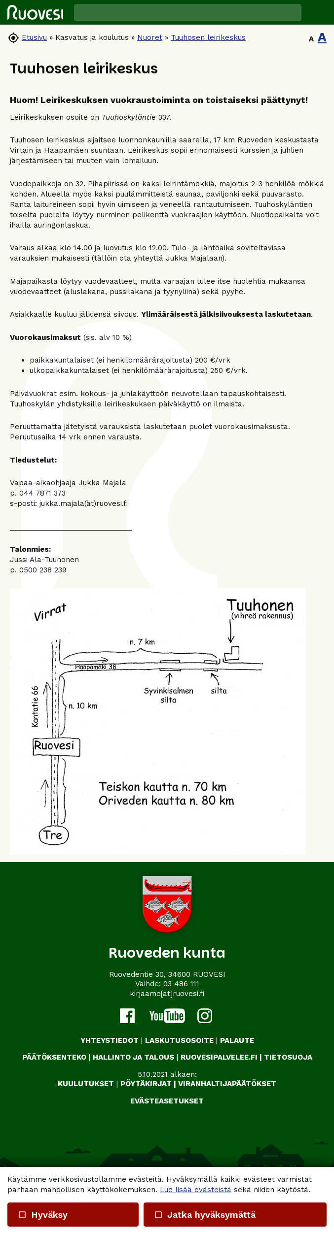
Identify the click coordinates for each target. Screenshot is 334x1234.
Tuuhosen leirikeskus (208, 37)
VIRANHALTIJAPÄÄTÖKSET (227, 1083)
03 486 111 (181, 983)
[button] (318, 12)
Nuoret (149, 37)
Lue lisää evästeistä (195, 1189)
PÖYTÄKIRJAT (146, 1083)
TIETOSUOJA (288, 1057)
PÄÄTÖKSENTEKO (54, 1057)
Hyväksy (43, 1214)
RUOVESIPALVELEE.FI (219, 1057)
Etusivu (34, 37)
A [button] (311, 38)
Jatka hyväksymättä (205, 1214)
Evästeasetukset (167, 1101)
